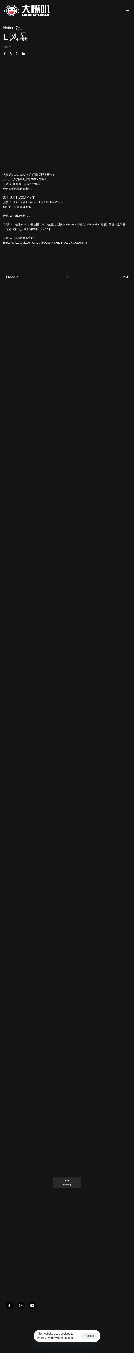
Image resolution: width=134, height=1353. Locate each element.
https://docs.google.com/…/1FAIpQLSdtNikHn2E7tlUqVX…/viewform (45, 242)
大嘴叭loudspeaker (14, 174)
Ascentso (10, 1342)
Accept (90, 1335)
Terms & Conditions (32, 1342)
